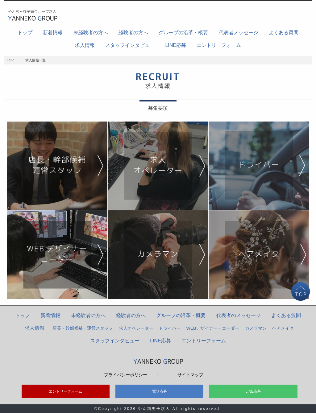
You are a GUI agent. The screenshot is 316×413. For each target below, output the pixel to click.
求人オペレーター (136, 328)
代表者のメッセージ (238, 315)
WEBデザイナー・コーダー (212, 328)
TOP (10, 60)
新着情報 (53, 32)
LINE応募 (175, 45)
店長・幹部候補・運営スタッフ (82, 328)
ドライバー (170, 328)
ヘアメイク (283, 328)
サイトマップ (190, 374)
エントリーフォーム (219, 45)
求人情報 (85, 45)
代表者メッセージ (238, 32)
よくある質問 (283, 32)
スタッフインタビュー (130, 45)
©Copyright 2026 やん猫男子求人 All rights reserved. (158, 409)
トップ (25, 32)
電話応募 (159, 391)
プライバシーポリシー (125, 374)
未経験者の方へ (90, 32)
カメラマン (256, 328)
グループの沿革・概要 (183, 32)
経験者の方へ (133, 32)
